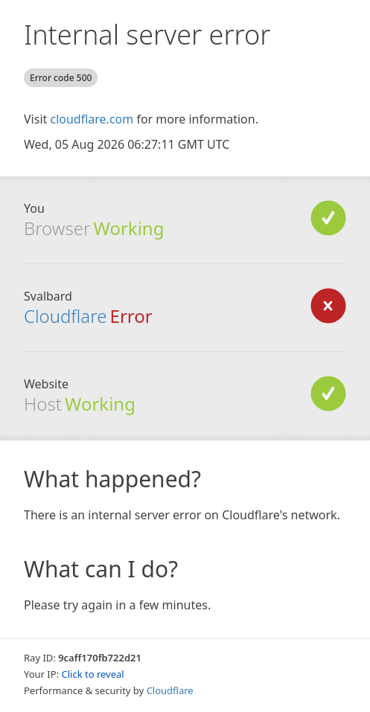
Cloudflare (170, 690)
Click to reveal (93, 674)
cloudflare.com (91, 119)
